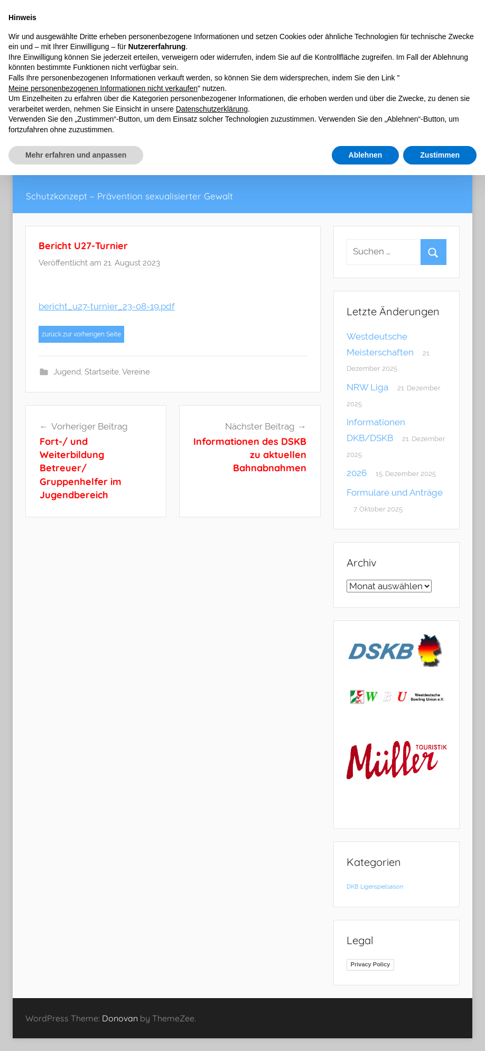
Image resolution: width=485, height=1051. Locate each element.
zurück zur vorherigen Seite (81, 334)
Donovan (120, 1018)
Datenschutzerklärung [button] (212, 109)
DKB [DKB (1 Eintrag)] (352, 886)
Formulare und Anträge (395, 492)
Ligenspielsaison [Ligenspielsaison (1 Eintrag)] (381, 886)
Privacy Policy (370, 964)
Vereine (136, 372)
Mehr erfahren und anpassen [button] (75, 155)
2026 (357, 473)
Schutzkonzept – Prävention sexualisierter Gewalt (129, 196)
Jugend (67, 372)
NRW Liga (367, 387)
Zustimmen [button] (440, 155)
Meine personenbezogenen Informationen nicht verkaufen (103, 88)
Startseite (102, 372)
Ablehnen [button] (366, 155)
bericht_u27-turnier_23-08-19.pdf (107, 306)
